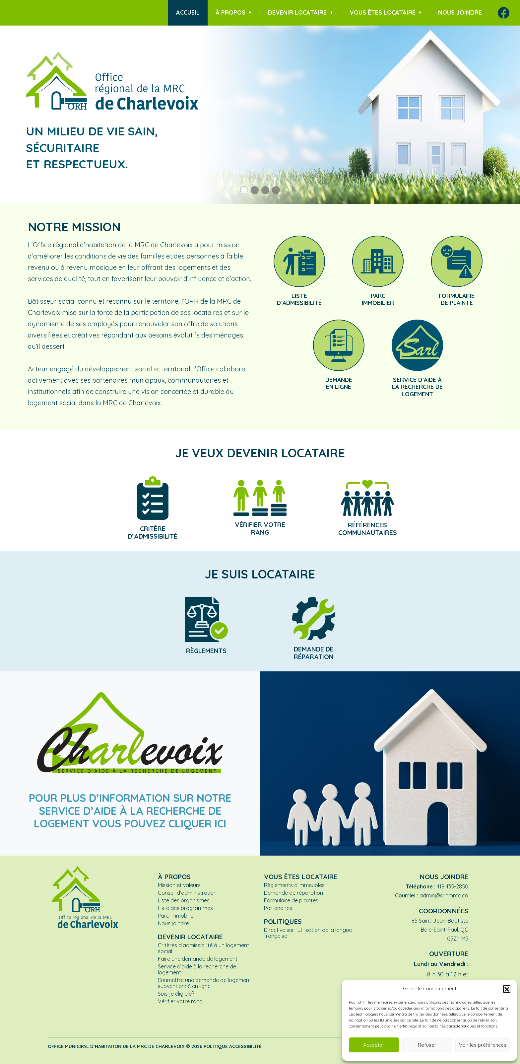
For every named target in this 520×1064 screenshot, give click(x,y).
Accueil (188, 12)
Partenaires (278, 908)
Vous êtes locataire (383, 12)
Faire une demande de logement (197, 958)
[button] (506, 988)
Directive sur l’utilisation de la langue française (308, 933)
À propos (230, 12)
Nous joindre (460, 12)
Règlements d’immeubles (294, 885)
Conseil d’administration (187, 892)
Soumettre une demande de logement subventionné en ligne (204, 983)
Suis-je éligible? (176, 993)
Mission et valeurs (179, 885)
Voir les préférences (482, 1045)
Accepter (373, 1045)
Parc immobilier (176, 915)
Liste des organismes (184, 900)
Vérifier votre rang (180, 1001)
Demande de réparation (293, 892)
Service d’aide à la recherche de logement (197, 969)
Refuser (427, 1045)
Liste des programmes (185, 908)
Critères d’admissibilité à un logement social (203, 948)
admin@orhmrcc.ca (444, 895)
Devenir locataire (297, 12)
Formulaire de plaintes (291, 900)
